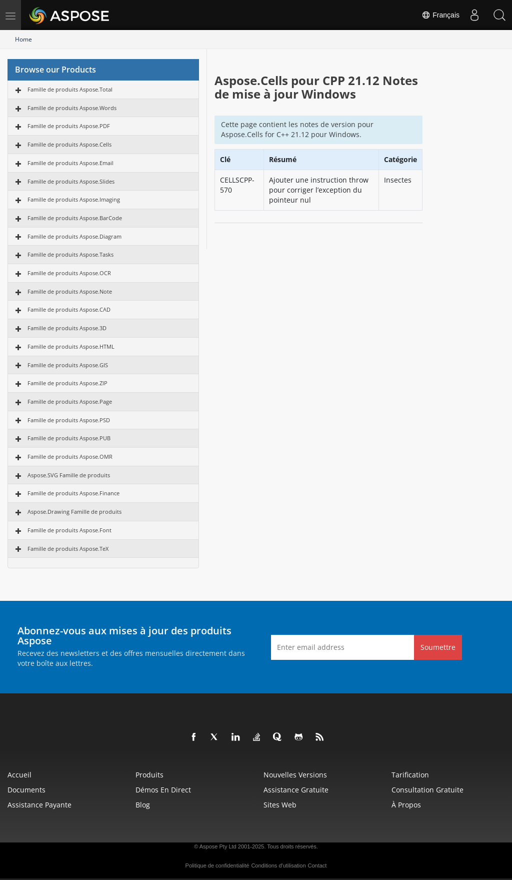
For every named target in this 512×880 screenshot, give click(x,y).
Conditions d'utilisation (278, 865)
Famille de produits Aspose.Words (72, 108)
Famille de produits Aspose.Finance (74, 493)
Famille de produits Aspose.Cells (70, 144)
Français (441, 15)
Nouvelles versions (295, 774)
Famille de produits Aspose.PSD (69, 420)
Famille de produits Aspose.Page (70, 401)
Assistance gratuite (296, 789)
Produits (150, 774)
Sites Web (280, 804)
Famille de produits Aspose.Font (70, 530)
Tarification (410, 774)
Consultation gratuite (428, 789)
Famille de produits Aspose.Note (70, 291)
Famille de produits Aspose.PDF (69, 126)
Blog (143, 804)
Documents (27, 789)
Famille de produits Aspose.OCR (69, 273)
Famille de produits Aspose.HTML (71, 346)
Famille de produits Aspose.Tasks (71, 254)
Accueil (20, 774)
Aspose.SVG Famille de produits (69, 475)
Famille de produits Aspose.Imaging (74, 199)
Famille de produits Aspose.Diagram (75, 236)
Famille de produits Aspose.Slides (71, 181)
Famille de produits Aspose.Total (70, 89)
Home (23, 39)
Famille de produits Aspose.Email (71, 163)
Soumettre (438, 647)
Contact (317, 865)
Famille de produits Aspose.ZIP (68, 383)
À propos (406, 804)
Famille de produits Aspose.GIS (68, 365)
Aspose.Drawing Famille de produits (75, 511)
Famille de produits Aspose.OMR (70, 456)
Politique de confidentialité (218, 865)
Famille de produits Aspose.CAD (69, 309)
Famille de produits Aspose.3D (67, 328)
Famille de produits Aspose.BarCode (75, 218)
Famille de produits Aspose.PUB (69, 438)
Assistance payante (40, 804)
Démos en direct (163, 789)
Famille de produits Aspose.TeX (68, 548)
